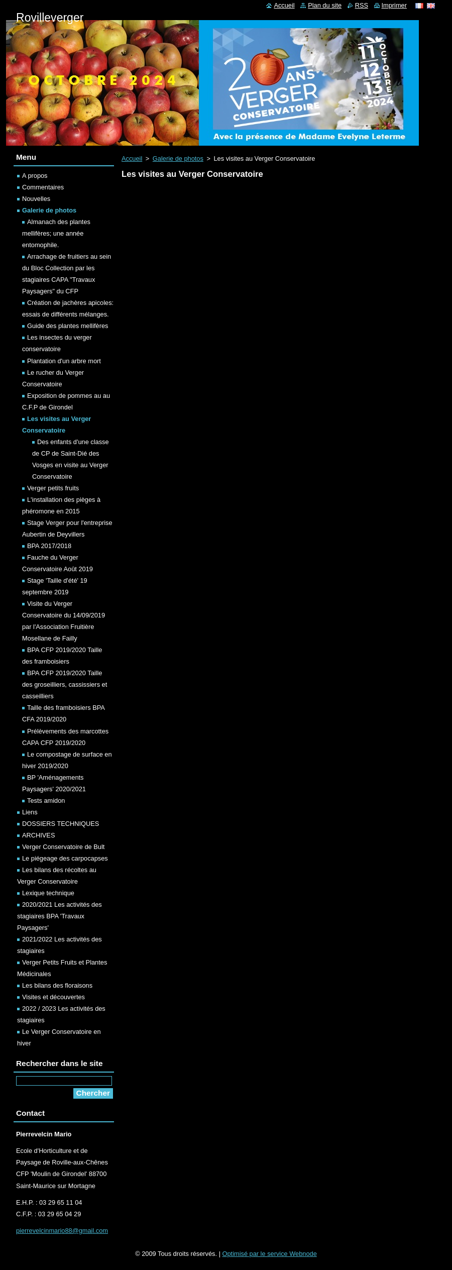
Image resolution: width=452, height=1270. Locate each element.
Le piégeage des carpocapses (65, 858)
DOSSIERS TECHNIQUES (60, 823)
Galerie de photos (178, 158)
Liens (30, 812)
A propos (35, 175)
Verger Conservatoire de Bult (63, 847)
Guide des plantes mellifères (67, 326)
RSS (361, 5)
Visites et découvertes (53, 997)
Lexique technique (48, 893)
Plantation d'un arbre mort (64, 361)
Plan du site (325, 5)
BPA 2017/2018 (49, 546)
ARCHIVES (38, 835)
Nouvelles (36, 198)
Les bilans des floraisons (57, 985)
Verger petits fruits (53, 488)
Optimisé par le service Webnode (269, 1253)
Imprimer (394, 5)
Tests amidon (46, 800)
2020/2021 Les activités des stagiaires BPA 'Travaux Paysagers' (59, 916)
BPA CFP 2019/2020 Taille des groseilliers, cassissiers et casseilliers (64, 684)
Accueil (132, 158)
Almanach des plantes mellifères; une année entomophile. (56, 233)
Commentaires (43, 187)
